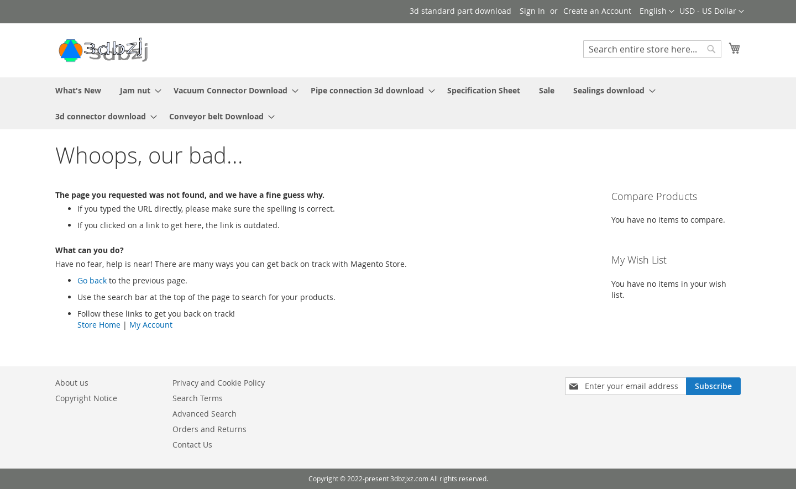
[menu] (398, 103)
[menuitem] (78, 90)
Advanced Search (204, 413)
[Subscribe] (713, 386)
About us (71, 382)
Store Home (99, 324)
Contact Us (192, 444)
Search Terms (197, 398)
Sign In (532, 11)
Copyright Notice (86, 398)
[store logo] (102, 50)
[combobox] (652, 49)
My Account (150, 324)
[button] (711, 12)
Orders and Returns (209, 429)
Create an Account (597, 11)
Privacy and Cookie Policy (218, 382)
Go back (92, 280)
